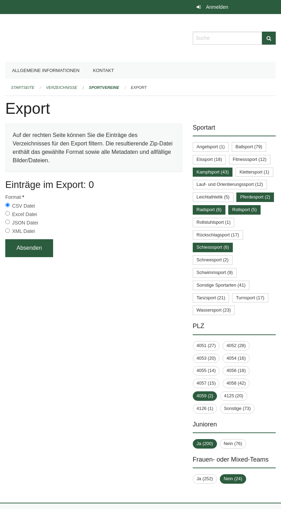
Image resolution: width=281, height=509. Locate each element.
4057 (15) (206, 383)
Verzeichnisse (61, 87)
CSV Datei (23, 206)
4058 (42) (236, 383)
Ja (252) (205, 478)
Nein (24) (233, 478)
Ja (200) (205, 443)
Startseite (22, 87)
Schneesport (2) (213, 259)
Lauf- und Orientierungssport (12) (230, 184)
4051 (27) (206, 345)
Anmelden (217, 7)
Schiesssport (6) (213, 247)
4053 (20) (206, 358)
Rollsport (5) (244, 209)
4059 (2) (205, 395)
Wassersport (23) (214, 310)
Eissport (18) (209, 159)
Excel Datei (24, 214)
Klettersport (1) (254, 172)
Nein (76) (233, 443)
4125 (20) (233, 395)
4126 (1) (205, 408)
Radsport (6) (209, 209)
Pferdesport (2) (255, 197)
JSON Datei (25, 223)
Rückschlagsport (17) (218, 234)
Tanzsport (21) (211, 297)
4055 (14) (206, 370)
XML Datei (23, 231)
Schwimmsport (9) (215, 272)
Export (139, 87)
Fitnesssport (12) (250, 159)
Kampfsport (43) (213, 172)
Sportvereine (104, 87)
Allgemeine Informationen (45, 70)
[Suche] (269, 38)
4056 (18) (236, 370)
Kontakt (103, 70)
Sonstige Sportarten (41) (221, 285)
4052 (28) (236, 345)
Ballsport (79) (249, 146)
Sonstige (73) (237, 408)
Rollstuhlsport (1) (214, 222)
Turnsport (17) (250, 297)
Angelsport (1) (211, 146)
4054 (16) (236, 358)
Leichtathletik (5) (213, 197)
